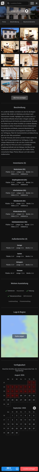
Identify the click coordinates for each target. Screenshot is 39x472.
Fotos (4, 22)
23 (34, 395)
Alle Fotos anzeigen (19, 98)
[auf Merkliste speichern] (26, 11)
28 (25, 400)
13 (34, 420)
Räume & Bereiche (29, 22)
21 (25, 395)
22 (29, 395)
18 (25, 424)
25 (12, 400)
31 (8, 404)
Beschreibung (14, 22)
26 (17, 400)
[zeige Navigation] (32, 3)
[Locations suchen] (17, 3)
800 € (10, 469)
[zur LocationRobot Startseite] (2, 3)
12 (29, 420)
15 (12, 424)
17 (21, 424)
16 (17, 424)
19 (29, 424)
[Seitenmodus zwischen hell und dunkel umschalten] (36, 3)
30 (34, 400)
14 (8, 424)
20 (21, 395)
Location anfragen (29, 469)
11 (25, 420)
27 (21, 400)
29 (29, 400)
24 (8, 400)
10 (21, 420)
